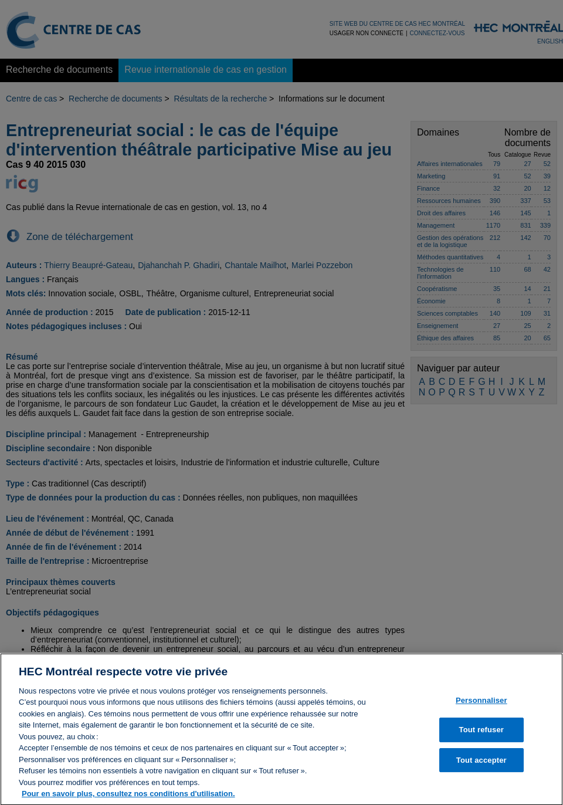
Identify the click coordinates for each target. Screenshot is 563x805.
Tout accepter (481, 764)
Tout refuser (481, 734)
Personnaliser (481, 705)
